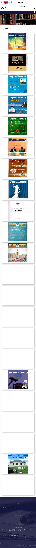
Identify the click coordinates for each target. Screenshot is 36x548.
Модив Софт (28, 545)
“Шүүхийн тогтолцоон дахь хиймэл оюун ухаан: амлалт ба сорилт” (16, 537)
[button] (34, 8)
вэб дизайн (22, 545)
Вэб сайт (18, 545)
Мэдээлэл (4, 532)
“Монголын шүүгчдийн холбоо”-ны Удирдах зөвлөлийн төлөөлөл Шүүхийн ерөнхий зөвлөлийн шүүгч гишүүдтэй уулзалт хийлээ (17, 530)
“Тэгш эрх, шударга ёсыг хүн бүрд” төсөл (10, 535)
